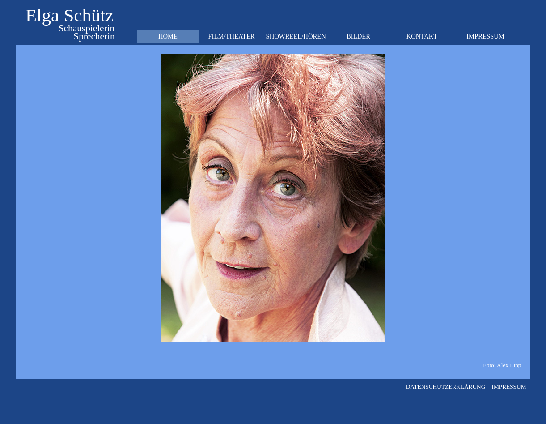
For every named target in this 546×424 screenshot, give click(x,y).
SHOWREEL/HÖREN (296, 36)
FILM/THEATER (231, 36)
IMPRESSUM (485, 36)
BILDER (358, 36)
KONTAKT (422, 36)
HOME (168, 36)
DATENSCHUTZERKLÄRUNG (446, 386)
